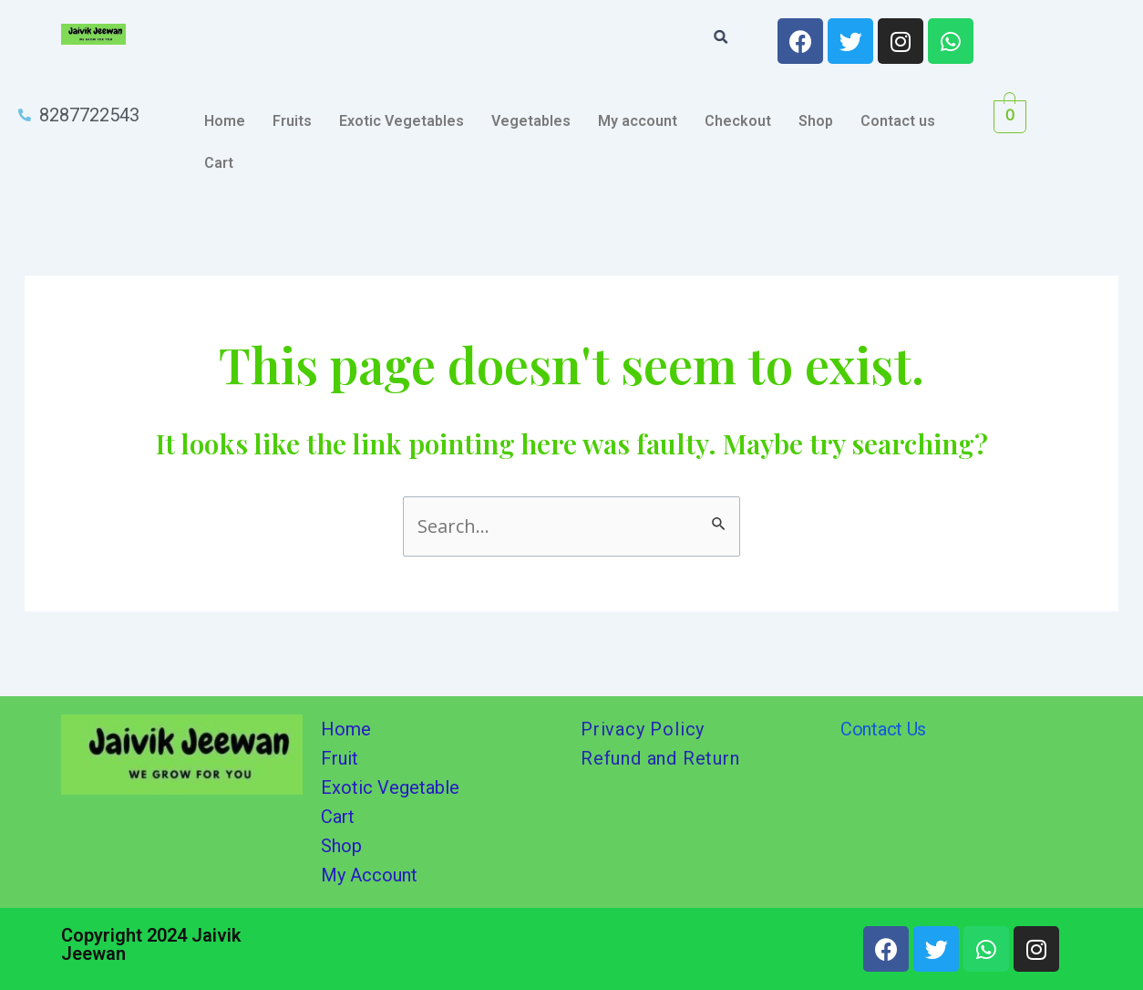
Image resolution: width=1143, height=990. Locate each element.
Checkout (738, 121)
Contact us (897, 121)
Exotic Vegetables (401, 121)
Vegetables (531, 121)
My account (637, 121)
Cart (218, 163)
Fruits (292, 121)
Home (224, 121)
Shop (815, 121)
